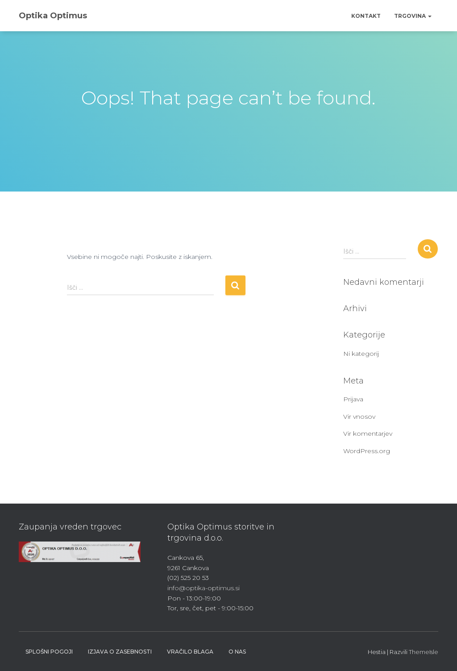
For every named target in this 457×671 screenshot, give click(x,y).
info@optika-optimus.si (203, 588)
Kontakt (366, 16)
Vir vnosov (359, 417)
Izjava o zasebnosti (120, 651)
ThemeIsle (423, 651)
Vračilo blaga (190, 651)
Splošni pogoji (49, 651)
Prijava (353, 399)
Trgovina (413, 16)
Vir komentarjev (367, 433)
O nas (237, 651)
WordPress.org (366, 451)
